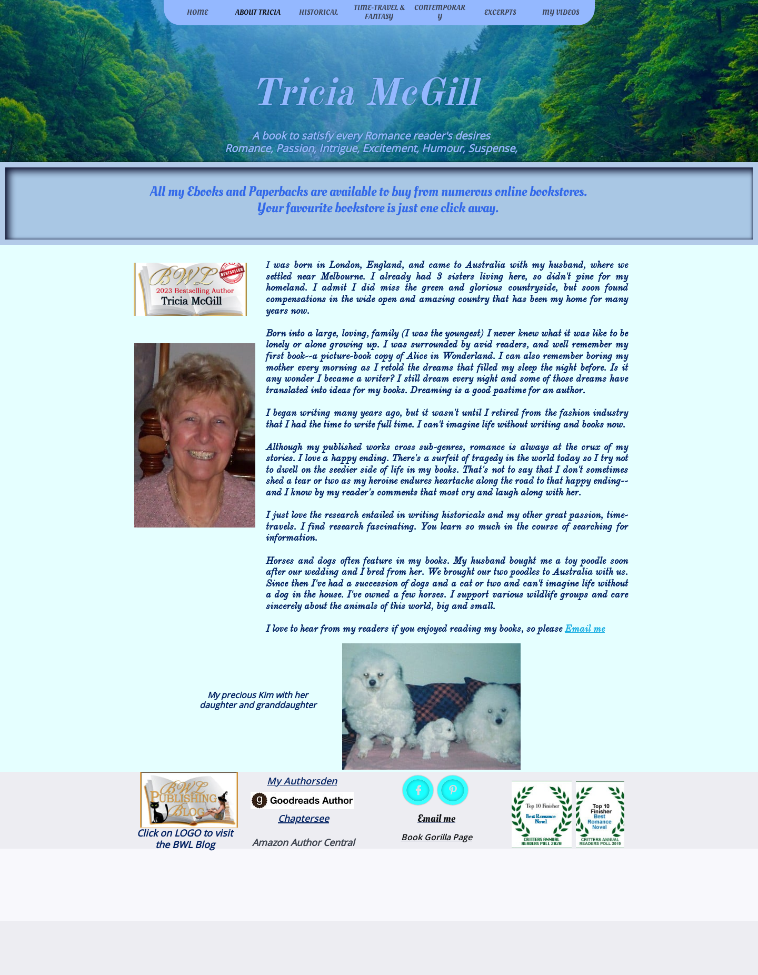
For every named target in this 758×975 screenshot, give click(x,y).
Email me (585, 628)
